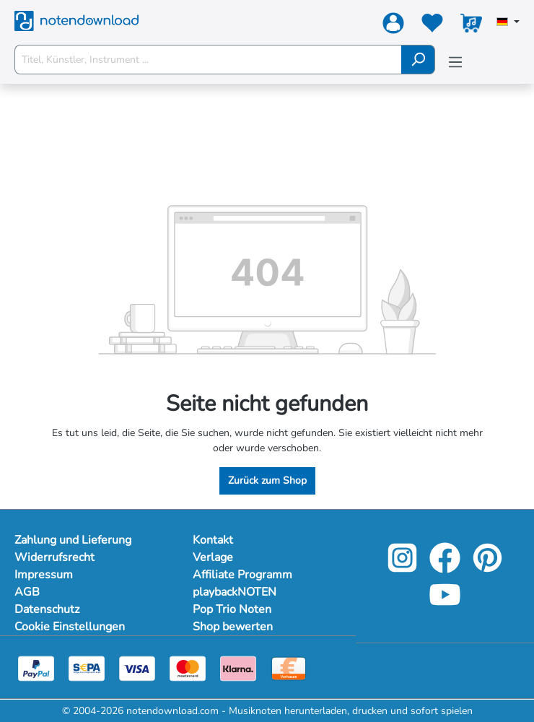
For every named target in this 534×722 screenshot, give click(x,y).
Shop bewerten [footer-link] (233, 627)
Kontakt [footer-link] (213, 540)
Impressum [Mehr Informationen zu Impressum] (43, 575)
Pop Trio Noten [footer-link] (232, 609)
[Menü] (455, 62)
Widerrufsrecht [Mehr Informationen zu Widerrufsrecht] (54, 557)
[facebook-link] (446, 568)
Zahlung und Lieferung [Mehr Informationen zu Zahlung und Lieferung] (72, 540)
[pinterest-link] (487, 568)
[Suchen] (418, 59)
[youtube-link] (445, 605)
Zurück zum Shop (267, 480)
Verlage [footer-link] (213, 557)
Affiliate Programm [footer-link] (242, 575)
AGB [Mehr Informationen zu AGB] (27, 592)
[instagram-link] (403, 568)
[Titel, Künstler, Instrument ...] (208, 59)
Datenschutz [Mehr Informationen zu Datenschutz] (46, 609)
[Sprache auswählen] (508, 23)
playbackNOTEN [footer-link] (234, 592)
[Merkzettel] (432, 26)
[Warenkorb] (471, 26)
